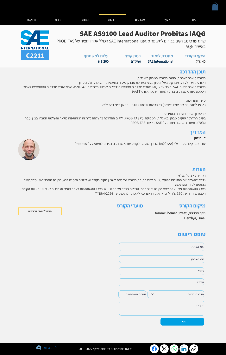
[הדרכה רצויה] (176, 294)
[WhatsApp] (174, 348)
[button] (215, 6)
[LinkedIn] (183, 348)
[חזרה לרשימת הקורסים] (40, 211)
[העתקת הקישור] (193, 348)
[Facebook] (154, 348)
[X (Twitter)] (164, 348)
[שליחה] (182, 322)
